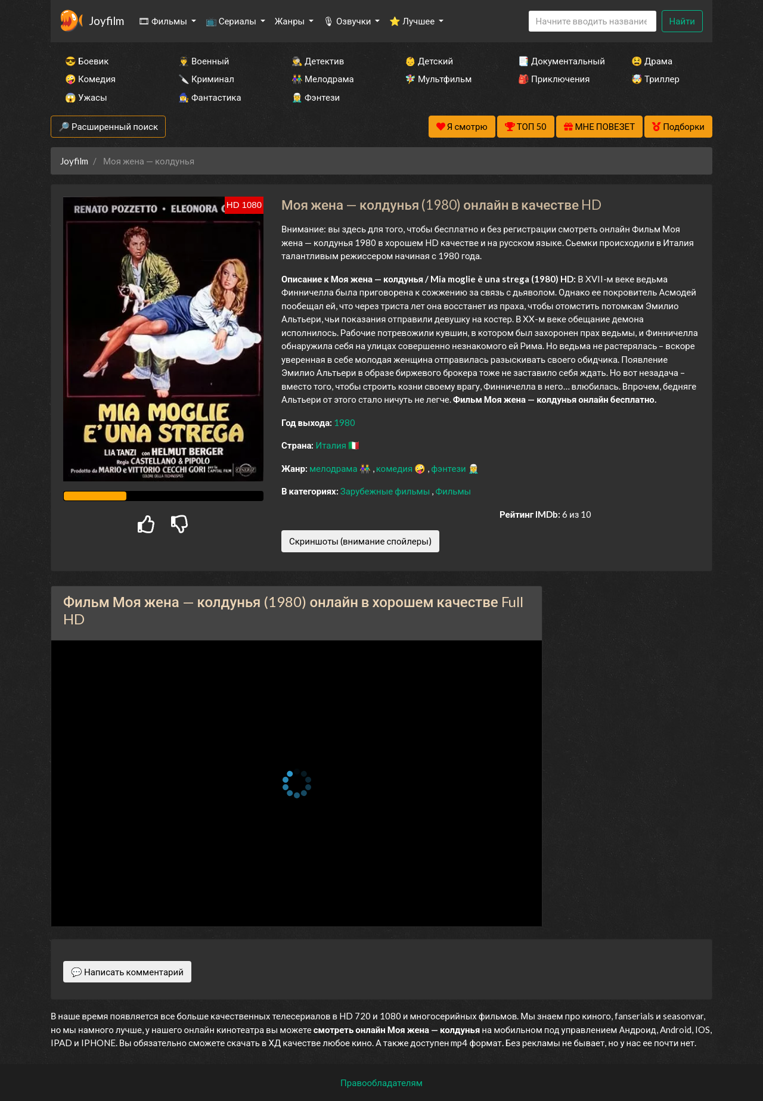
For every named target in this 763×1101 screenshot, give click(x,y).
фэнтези (449, 468)
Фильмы (453, 491)
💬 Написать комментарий (127, 971)
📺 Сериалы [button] (232, 20)
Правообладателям (381, 1082)
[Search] (592, 21)
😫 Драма (651, 60)
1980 (344, 422)
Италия (331, 445)
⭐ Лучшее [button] (412, 20)
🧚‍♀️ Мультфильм (438, 78)
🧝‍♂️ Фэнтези (315, 97)
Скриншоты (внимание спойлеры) (360, 541)
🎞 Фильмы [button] (163, 20)
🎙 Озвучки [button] (348, 20)
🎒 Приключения (554, 78)
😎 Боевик (86, 60)
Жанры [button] (291, 20)
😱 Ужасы (86, 97)
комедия (395, 468)
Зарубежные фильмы (386, 491)
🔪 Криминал (206, 78)
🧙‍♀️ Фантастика (209, 97)
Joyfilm (106, 20)
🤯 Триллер (655, 78)
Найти (682, 20)
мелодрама (334, 468)
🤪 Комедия (90, 78)
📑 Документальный (558, 60)
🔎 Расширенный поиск (108, 126)
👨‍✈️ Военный (203, 60)
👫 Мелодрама (322, 78)
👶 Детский (429, 60)
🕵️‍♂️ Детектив (317, 60)
